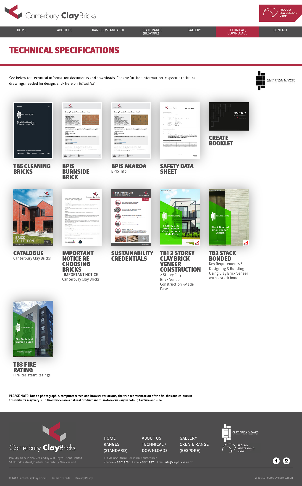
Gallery (194, 30)
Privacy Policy (84, 478)
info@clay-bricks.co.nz (179, 462)
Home (21, 30)
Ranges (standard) (108, 30)
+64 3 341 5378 (146, 462)
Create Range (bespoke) (151, 31)
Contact (280, 30)
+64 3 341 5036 (121, 462)
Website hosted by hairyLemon (274, 477)
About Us (151, 438)
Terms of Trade (61, 478)
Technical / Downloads (237, 31)
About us (64, 30)
